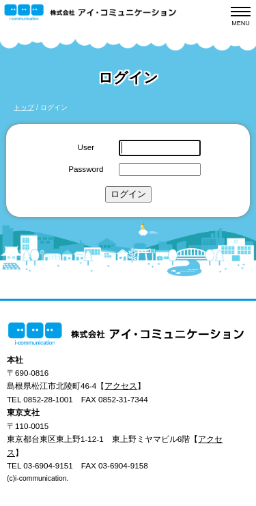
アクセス (120, 385)
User (86, 147)
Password (85, 168)
